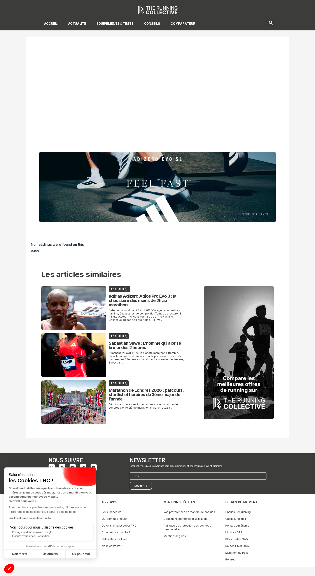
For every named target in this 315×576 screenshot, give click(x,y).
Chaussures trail (235, 518)
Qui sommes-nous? (114, 518)
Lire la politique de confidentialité (30, 518)
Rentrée (230, 559)
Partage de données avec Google (32, 532)
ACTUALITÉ (77, 23)
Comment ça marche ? (116, 532)
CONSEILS (152, 23)
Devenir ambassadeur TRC (119, 525)
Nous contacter (111, 546)
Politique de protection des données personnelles (187, 527)
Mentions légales (175, 536)
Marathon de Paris (236, 552)
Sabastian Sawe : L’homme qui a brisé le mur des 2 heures (145, 345)
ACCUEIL (51, 23)
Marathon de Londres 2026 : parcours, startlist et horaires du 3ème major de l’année (146, 395)
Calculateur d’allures (115, 539)
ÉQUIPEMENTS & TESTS (114, 23)
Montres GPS (233, 532)
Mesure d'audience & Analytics (30, 535)
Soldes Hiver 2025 (237, 546)
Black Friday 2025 (236, 539)
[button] (9, 568)
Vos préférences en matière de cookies (189, 512)
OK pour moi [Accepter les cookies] (81, 554)
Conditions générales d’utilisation (185, 518)
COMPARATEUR (183, 23)
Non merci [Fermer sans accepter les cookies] (19, 554)
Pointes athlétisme (237, 525)
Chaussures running (238, 512)
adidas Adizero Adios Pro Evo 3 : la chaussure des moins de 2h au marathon (142, 300)
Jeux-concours (111, 512)
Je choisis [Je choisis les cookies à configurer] (50, 554)
